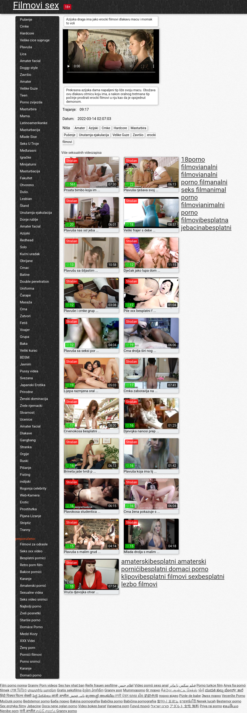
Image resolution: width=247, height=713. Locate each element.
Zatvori (25, 316)
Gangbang (28, 440)
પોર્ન (201, 690)
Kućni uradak (30, 254)
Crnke (24, 26)
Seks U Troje (29, 144)
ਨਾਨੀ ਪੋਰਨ (122, 696)
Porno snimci (30, 661)
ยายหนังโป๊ (188, 701)
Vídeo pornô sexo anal (151, 685)
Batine (25, 275)
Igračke (25, 157)
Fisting (25, 475)
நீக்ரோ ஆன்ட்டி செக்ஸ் (179, 690)
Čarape (25, 295)
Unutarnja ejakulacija (36, 213)
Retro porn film (31, 565)
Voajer (25, 330)
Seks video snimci (34, 599)
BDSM (24, 357)
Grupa (24, 337)
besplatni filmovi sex (168, 576)
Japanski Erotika (32, 385)
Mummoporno (134, 690)
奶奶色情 (151, 696)
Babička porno (112, 701)
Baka (24, 344)
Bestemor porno (229, 701)
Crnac (24, 268)
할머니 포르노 (168, 701)
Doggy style (29, 68)
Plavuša (26, 47)
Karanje (26, 579)
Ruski (24, 461)
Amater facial (30, 61)
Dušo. (24, 192)
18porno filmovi (193, 163)
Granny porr (113, 690)
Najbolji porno (30, 606)
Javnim (25, 364)
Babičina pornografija (140, 701)
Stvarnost (27, 413)
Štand (24, 206)
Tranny (25, 530)
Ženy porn (27, 648)
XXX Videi (27, 641)
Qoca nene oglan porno (59, 706)
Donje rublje (29, 219)
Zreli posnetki (30, 613)
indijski (25, 481)
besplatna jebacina (205, 223)
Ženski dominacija (34, 399)
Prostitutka (28, 509)
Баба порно (60, 701)
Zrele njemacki (31, 406)
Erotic (24, 502)
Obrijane (26, 261)
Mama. (25, 116)
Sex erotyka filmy (13, 706)
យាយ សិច (136, 696)
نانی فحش (77, 696)
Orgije (24, 454)
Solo (23, 247)
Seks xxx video (31, 551)
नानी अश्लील (28, 711)
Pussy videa (29, 371)
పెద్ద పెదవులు (41, 696)
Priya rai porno (211, 706)
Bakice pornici (31, 572)
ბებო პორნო (93, 690)
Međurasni (28, 150)
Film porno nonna (13, 685)
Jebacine (34, 706)
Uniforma (27, 288)
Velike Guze (29, 88)
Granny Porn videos (42, 685)
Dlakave (26, 433)
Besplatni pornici (33, 558)
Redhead (27, 240)
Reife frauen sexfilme (101, 685)
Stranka (26, 447)
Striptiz (25, 523)
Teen (23, 95)
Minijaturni (28, 164)
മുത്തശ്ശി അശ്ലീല (100, 696)
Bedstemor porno (36, 701)
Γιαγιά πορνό (140, 706)
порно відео (168, 696)
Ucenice (26, 419)
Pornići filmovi (31, 655)
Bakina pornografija (85, 701)
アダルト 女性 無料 (184, 706)
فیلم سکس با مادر (182, 685)
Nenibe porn (9, 711)
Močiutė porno (11, 701)
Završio (25, 75)
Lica (23, 54)
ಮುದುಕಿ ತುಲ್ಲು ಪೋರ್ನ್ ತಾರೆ (224, 690)
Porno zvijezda (31, 102)
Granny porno (66, 711)
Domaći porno (31, 675)
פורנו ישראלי (160, 706)
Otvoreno (27, 185)
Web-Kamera (30, 495)
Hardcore (27, 33)
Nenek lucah (206, 701)
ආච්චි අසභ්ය (46, 711)
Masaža (26, 302)
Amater (25, 82)
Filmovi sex (36, 5)
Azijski (25, 233)
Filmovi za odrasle (34, 544)
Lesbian (26, 199)
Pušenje (26, 19)
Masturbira (28, 109)
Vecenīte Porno (233, 696)
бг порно (153, 690)
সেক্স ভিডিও (18, 690)
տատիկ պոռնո (42, 690)
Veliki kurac (29, 350)
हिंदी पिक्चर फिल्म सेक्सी (16, 696)
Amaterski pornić (33, 586)
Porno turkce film (210, 685)
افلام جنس (126, 685)
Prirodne (26, 392)
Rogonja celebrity (33, 488)
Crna (23, 309)
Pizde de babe (190, 696)
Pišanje (25, 468)
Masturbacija (30, 130)
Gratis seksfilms (69, 690)
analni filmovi (199, 170)
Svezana (26, 378)
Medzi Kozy (29, 634)
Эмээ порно (211, 696)
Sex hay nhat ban (71, 685)
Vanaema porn (118, 706)
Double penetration (34, 281)
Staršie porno (30, 620)
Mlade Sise (28, 137)
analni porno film (199, 178)
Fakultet (26, 178)
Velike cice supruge (35, 40)
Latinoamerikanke (33, 123)
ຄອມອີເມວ (230, 706)
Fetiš (23, 323)
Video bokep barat (92, 706)
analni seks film (204, 186)
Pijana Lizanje (30, 516)
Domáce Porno (31, 627)
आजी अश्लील (60, 696)
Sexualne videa (31, 592)
